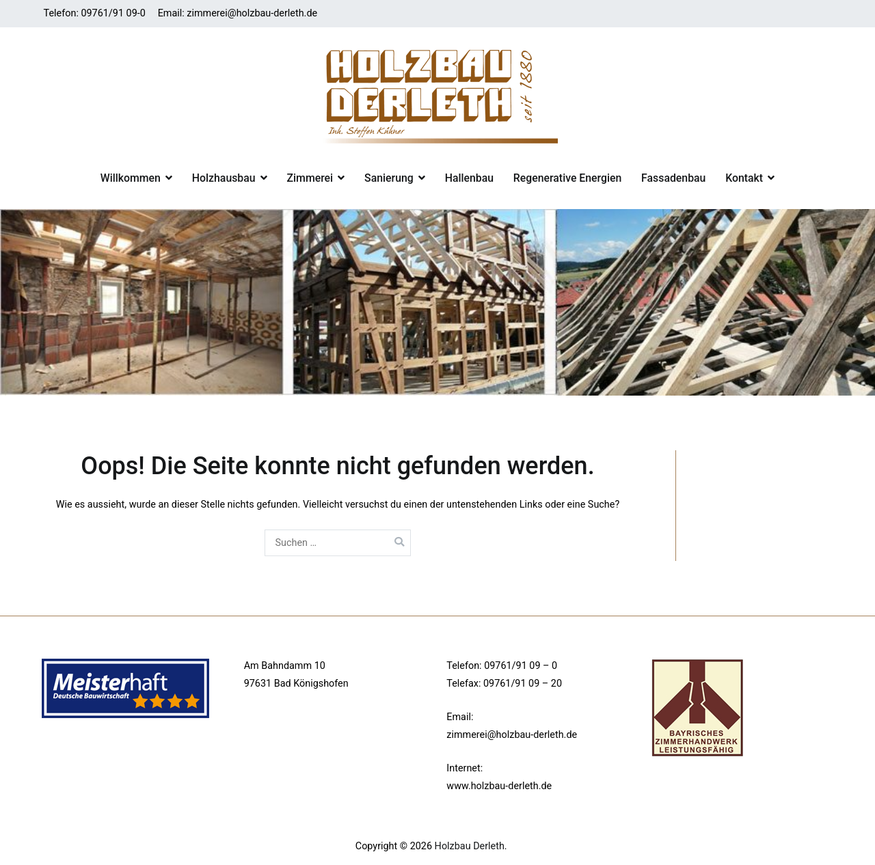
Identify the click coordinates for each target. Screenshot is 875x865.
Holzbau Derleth (469, 846)
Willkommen (130, 177)
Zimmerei (310, 177)
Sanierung (389, 177)
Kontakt (744, 177)
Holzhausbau (224, 177)
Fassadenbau (673, 177)
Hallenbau (469, 177)
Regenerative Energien (567, 177)
